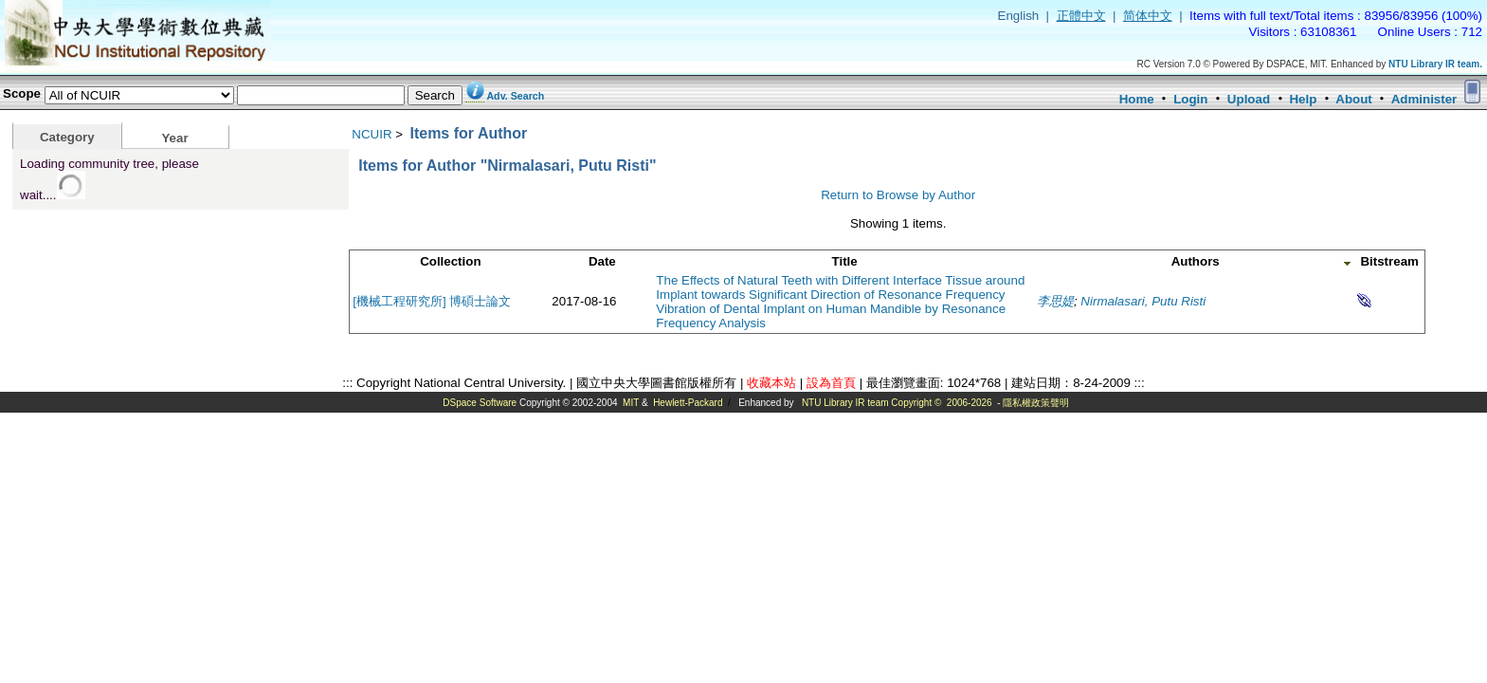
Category (67, 137)
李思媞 (1055, 301)
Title (845, 261)
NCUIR (371, 134)
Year (174, 138)
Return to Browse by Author (898, 195)
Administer (1424, 99)
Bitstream (1389, 261)
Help (1302, 99)
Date (602, 261)
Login (1190, 99)
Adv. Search (515, 96)
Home (1136, 99)
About (1353, 99)
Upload (1248, 99)
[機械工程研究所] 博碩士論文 (432, 301)
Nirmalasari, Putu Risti (1143, 301)
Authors (1195, 261)
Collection (450, 261)
